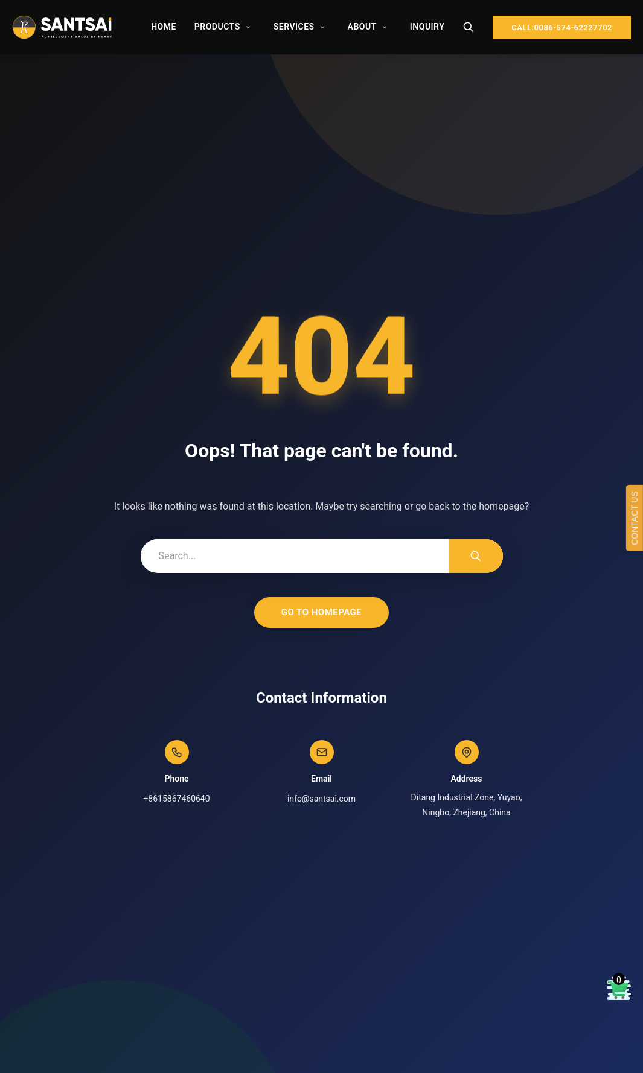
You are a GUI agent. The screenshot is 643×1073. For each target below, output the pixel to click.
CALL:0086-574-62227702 (561, 27)
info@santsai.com (321, 798)
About (362, 26)
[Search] (468, 27)
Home (163, 26)
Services (294, 26)
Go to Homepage (321, 612)
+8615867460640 (176, 798)
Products (217, 26)
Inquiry (427, 26)
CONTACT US (634, 518)
